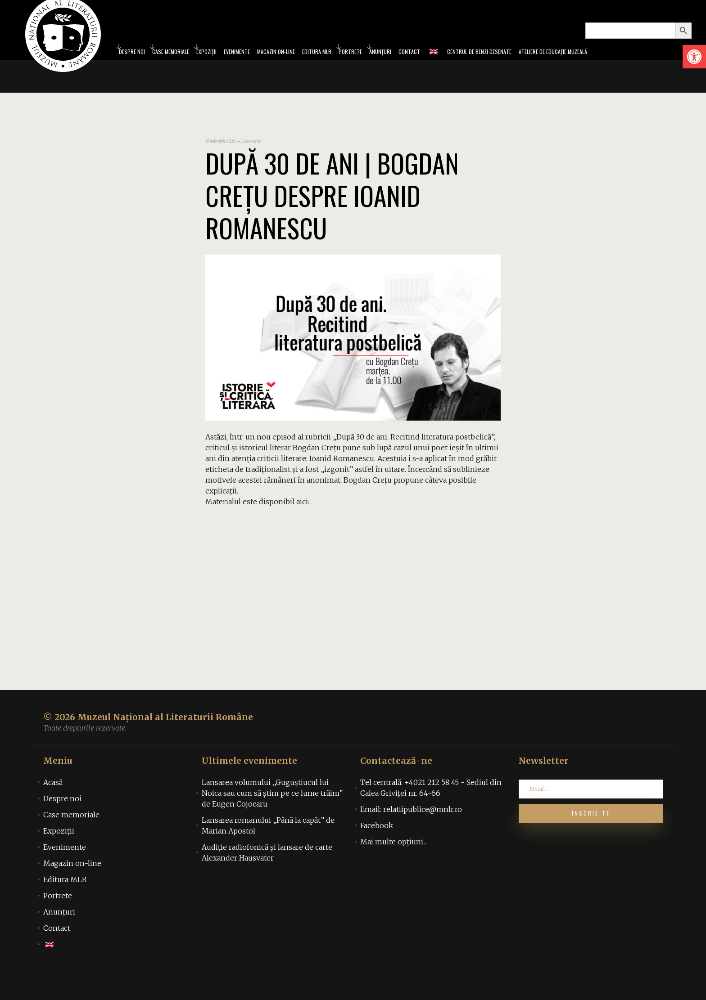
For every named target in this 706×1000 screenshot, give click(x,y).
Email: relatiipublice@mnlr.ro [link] (411, 835)
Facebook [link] (376, 851)
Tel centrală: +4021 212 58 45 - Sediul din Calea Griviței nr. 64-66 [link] (431, 814)
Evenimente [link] (213, 64)
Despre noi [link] (62, 824)
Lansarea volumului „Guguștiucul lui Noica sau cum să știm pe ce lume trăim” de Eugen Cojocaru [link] (272, 819)
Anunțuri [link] (388, 64)
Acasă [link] (53, 808)
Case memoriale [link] (133, 64)
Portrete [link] (353, 64)
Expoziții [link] (177, 64)
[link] (694, 56)
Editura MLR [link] (312, 64)
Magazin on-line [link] (262, 64)
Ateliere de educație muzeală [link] (592, 64)
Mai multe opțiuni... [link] (393, 867)
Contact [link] (423, 64)
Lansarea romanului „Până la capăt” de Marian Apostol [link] (268, 851)
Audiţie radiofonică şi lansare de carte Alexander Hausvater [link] (267, 878)
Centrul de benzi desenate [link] (502, 64)
